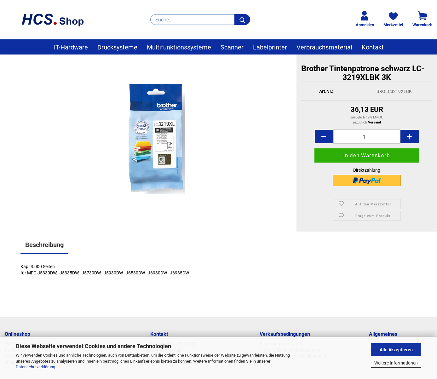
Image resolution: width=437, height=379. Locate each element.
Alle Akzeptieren (396, 349)
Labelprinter (270, 47)
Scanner (232, 47)
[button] (323, 136)
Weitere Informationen (396, 362)
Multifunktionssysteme (179, 47)
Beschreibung (44, 245)
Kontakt (373, 47)
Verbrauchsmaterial (324, 47)
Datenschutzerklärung (35, 367)
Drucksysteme (117, 47)
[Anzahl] (366, 136)
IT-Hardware (71, 47)
